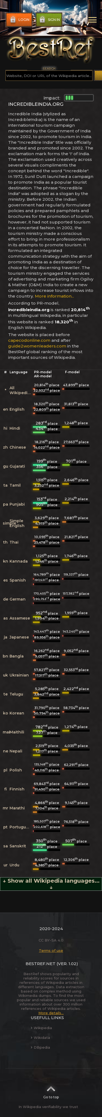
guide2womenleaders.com (37, 346)
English (17, 409)
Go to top (51, 1090)
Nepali (16, 751)
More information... (54, 296)
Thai (14, 542)
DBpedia (40, 1047)
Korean (17, 713)
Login (19, 20)
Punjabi (17, 504)
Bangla (17, 656)
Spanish (18, 580)
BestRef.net (40, 963)
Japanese (19, 637)
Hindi (15, 428)
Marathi (17, 808)
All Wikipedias (21, 390)
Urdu (14, 865)
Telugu (16, 694)
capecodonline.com (29, 340)
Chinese (18, 447)
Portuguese (21, 827)
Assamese (20, 618)
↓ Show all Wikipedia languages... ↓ (51, 884)
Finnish (17, 789)
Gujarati (17, 466)
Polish (16, 770)
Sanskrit (18, 846)
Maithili (17, 732)
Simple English (17, 523)
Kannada (19, 561)
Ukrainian (19, 675)
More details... (51, 1013)
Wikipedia (41, 1028)
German (18, 599)
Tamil (15, 485)
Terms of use (51, 950)
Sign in (49, 20)
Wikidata (40, 1037)
